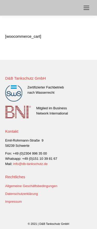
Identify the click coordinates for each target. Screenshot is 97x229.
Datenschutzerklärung (21, 194)
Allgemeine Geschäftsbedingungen (31, 186)
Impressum (13, 201)
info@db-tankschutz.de (30, 164)
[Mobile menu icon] (86, 7)
